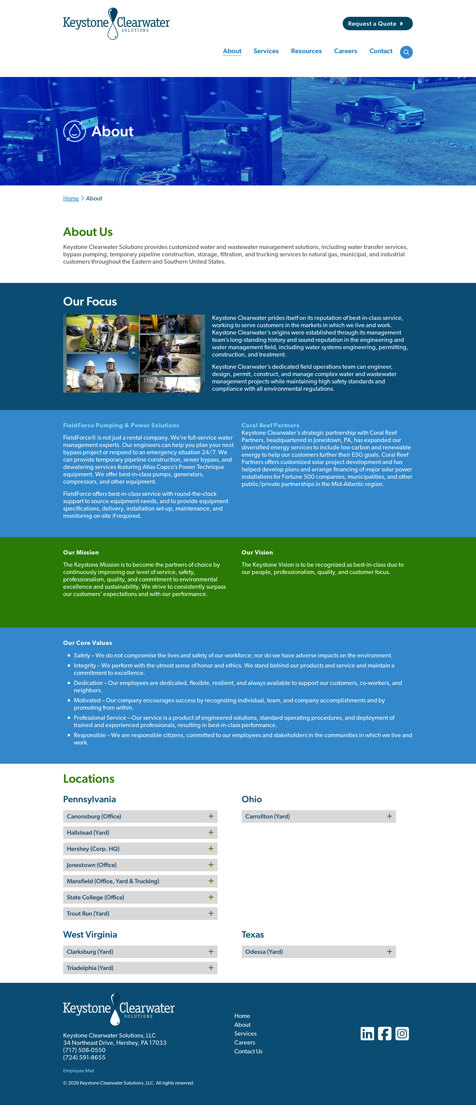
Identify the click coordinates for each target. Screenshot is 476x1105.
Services (266, 51)
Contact (381, 51)
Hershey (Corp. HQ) (93, 848)
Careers (345, 51)
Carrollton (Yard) (267, 816)
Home (71, 199)
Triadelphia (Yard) (90, 967)
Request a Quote (372, 23)
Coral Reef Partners (270, 426)
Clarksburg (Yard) (90, 951)
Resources (306, 51)
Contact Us (248, 1052)
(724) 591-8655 (84, 1058)
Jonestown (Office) (92, 865)
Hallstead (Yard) (88, 832)
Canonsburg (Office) (94, 816)
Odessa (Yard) (264, 951)
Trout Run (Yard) (88, 913)
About (232, 51)
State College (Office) (95, 897)
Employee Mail (78, 1071)
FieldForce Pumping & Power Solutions (121, 426)
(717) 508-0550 (84, 1051)
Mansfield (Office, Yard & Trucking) (113, 881)
